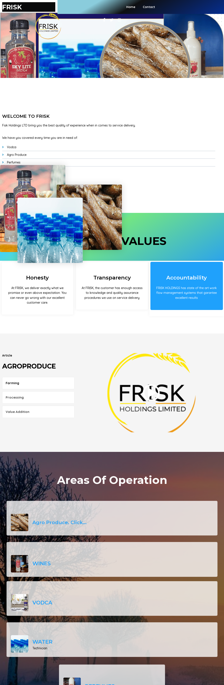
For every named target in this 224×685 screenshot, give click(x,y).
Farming (12, 371)
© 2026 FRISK (112, 670)
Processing (15, 385)
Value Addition (17, 400)
